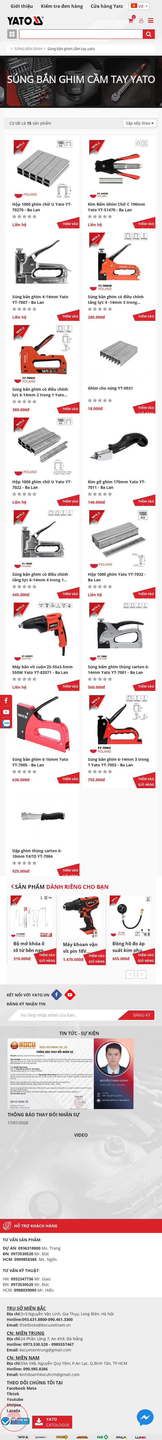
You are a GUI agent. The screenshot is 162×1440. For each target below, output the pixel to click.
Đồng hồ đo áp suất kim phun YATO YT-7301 (128, 950)
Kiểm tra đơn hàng (62, 6)
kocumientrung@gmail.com (45, 1350)
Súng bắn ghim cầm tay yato (71, 48)
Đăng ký (141, 1015)
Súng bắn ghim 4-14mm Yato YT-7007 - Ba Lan (40, 299)
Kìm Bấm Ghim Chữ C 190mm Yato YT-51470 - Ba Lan (116, 207)
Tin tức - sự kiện (79, 1033)
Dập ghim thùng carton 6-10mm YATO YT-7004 (37, 853)
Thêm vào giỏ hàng (70, 226)
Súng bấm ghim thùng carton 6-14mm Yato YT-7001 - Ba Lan (118, 669)
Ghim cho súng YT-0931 (110, 388)
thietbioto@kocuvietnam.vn (45, 1325)
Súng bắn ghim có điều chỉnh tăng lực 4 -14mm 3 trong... (116, 299)
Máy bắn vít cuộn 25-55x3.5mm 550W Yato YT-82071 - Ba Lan (42, 669)
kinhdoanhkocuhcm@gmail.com (49, 1374)
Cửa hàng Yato (107, 6)
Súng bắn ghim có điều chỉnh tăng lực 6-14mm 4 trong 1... (40, 577)
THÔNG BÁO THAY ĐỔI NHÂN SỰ (44, 1114)
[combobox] (139, 6)
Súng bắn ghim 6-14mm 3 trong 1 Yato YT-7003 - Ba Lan (118, 762)
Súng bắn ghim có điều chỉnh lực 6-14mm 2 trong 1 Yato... (40, 392)
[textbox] (139, 6)
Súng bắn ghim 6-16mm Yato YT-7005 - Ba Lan (40, 762)
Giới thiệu (22, 6)
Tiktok (13, 1393)
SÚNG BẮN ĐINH (29, 48)
